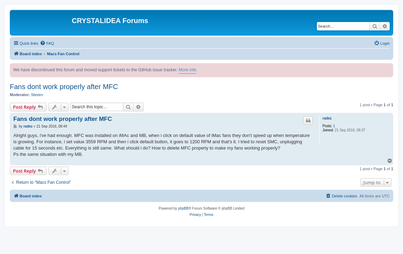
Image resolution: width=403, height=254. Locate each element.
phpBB (183, 208)
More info (187, 69)
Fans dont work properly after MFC (64, 86)
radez (327, 118)
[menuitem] (47, 43)
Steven (37, 95)
